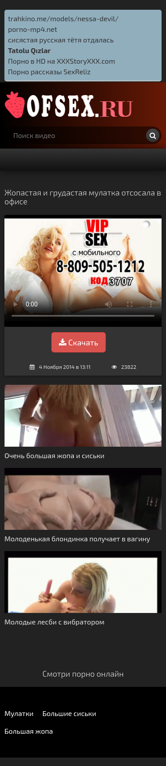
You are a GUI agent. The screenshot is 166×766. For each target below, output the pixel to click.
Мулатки (19, 713)
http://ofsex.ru (70, 104)
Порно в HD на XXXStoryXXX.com (61, 61)
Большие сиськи (69, 713)
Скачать (78, 342)
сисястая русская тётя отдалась (61, 39)
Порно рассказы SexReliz (49, 71)
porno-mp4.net (32, 29)
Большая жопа (28, 731)
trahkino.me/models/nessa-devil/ (63, 18)
